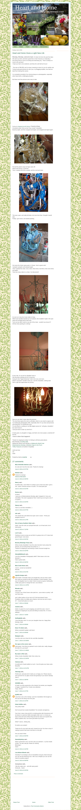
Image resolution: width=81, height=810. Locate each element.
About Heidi (34, 46)
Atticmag (17, 671)
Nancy (17, 482)
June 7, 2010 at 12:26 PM (22, 658)
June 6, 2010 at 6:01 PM (21, 488)
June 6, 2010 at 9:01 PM (21, 572)
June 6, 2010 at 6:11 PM (21, 519)
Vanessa (17, 662)
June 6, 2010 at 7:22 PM (21, 529)
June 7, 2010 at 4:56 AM (21, 603)
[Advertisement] (34, 788)
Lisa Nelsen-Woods (20, 752)
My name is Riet (19, 653)
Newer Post (16, 802)
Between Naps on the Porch (34, 445)
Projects (27, 46)
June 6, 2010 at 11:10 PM (22, 585)
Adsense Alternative (20, 476)
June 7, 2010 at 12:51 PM (22, 668)
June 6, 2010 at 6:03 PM (21, 501)
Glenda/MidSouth (20, 554)
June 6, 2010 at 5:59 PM (21, 479)
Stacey (17, 505)
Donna (17, 492)
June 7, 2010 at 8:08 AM (21, 624)
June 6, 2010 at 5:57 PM (21, 469)
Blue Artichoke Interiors (22, 464)
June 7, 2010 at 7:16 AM (21, 614)
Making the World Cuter (38, 443)
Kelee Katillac (19, 704)
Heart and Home (43, 46)
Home (15, 46)
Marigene (17, 636)
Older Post (51, 802)
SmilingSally (18, 618)
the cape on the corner (21, 644)
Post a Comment (18, 773)
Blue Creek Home (20, 565)
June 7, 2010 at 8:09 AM (21, 632)
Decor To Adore (19, 628)
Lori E (17, 533)
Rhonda (17, 588)
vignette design (19, 575)
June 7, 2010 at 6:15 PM (21, 700)
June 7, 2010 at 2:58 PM (21, 679)
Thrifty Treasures (17, 446)
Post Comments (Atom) (37, 806)
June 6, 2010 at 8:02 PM (21, 539)
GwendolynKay (19, 739)
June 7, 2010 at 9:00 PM (21, 736)
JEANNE (17, 683)
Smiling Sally (24, 441)
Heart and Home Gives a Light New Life (28, 53)
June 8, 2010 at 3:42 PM (21, 749)
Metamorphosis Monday (18, 445)
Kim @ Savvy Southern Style (23, 523)
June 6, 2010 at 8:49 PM (21, 562)
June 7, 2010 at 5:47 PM (21, 691)
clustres (17, 606)
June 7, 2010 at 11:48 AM (22, 650)
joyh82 (17, 694)
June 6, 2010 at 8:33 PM (21, 550)
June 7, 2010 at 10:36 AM (22, 640)
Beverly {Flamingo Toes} (22, 542)
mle (16, 513)
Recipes (21, 46)
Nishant (17, 472)
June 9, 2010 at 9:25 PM (21, 770)
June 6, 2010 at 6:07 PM (21, 510)
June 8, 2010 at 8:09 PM (21, 760)
